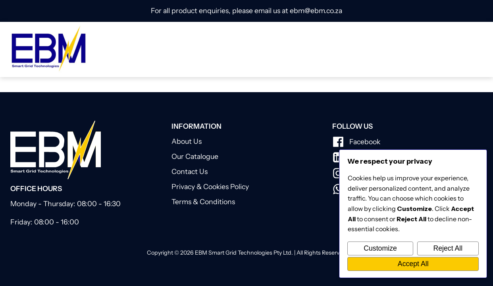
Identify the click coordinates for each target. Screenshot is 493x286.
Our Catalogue (194, 156)
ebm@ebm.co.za (316, 10)
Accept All (413, 264)
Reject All (447, 248)
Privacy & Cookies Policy (210, 186)
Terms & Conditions (203, 201)
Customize (380, 248)
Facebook (364, 141)
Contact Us (189, 171)
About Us (186, 141)
